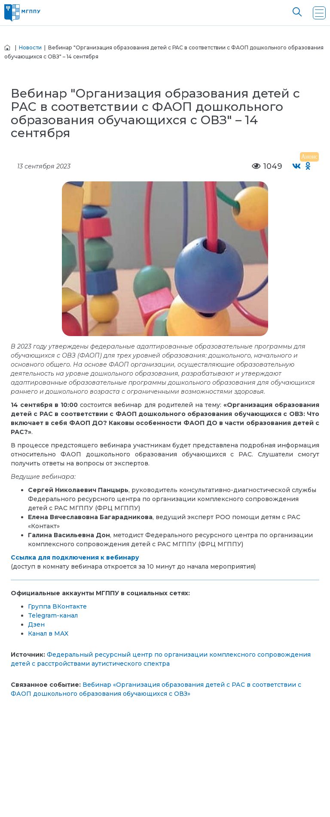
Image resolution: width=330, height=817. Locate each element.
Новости (30, 47)
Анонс (309, 156)
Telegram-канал (53, 615)
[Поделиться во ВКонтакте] (297, 166)
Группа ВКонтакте (57, 606)
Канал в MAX (48, 633)
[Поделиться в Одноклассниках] (308, 166)
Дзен (36, 624)
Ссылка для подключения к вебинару (75, 557)
